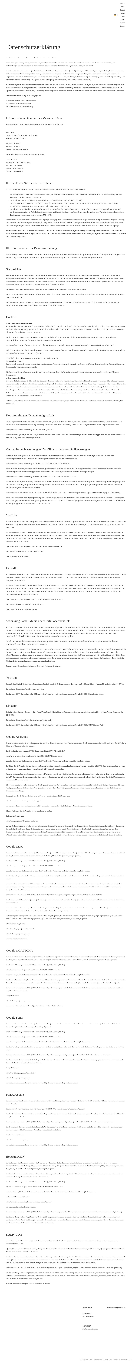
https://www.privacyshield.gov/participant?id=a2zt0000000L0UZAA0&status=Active (34, 599)
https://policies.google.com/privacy (17, 556)
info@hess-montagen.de (90, 1329)
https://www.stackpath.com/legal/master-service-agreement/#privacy (28, 1202)
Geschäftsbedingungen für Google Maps (35, 919)
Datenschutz (123, 1360)
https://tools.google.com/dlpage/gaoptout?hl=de (22, 821)
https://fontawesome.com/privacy (17, 1140)
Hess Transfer (113, 1360)
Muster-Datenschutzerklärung (16, 1284)
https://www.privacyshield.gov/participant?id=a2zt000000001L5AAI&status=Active (34, 546)
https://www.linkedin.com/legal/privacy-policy (21, 609)
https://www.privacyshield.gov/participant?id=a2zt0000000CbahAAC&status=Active (34, 1187)
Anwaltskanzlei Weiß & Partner (39, 1284)
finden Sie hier (52, 58)
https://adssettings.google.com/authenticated (20, 929)
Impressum (98, 1360)
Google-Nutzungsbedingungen (89, 916)
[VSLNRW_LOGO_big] (113, 1327)
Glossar (105, 1360)
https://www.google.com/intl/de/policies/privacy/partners (25, 801)
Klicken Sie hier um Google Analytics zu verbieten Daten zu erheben (29, 811)
